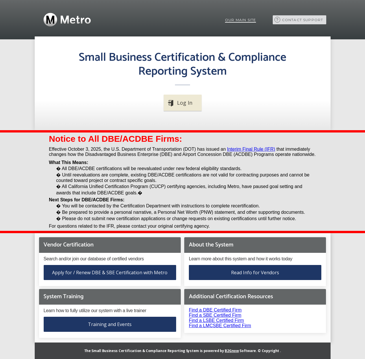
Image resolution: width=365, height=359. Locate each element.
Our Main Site (240, 20)
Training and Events (110, 324)
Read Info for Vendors (255, 272)
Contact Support (302, 20)
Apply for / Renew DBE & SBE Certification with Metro (109, 272)
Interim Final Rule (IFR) (251, 149)
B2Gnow (232, 350)
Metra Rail (66, 19)
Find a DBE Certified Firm (215, 310)
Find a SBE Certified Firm (215, 315)
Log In (184, 102)
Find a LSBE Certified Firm (216, 320)
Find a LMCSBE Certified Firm (220, 325)
